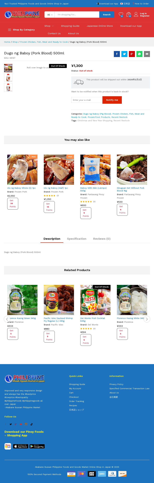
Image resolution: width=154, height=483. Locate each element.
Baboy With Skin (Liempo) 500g (93, 189)
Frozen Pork (21, 191)
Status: (75, 70)
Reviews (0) (102, 238)
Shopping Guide (70, 26)
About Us (73, 33)
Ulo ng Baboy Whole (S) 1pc (21, 188)
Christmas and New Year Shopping (94, 120)
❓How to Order (140, 3)
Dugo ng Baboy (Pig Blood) (97, 114)
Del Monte (93, 324)
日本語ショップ (76, 410)
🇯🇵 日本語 (125, 3)
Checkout (74, 397)
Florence (19, 322)
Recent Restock (119, 117)
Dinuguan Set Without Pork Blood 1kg (130, 189)
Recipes (73, 405)
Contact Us (54, 33)
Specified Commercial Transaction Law (129, 388)
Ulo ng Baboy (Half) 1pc (56, 188)
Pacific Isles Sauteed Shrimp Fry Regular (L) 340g (58, 319)
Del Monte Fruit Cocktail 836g (92, 319)
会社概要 (113, 397)
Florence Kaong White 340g (131, 318)
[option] (22, 185)
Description (51, 238)
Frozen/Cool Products (99, 117)
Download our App (131, 26)
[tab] (51, 240)
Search (107, 14)
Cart (71, 392)
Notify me (112, 99)
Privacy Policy (116, 384)
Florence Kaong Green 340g (21, 318)
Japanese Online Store (100, 26)
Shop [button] (47, 26)
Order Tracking (76, 401)
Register (144, 16)
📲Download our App (107, 3)
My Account (75, 388)
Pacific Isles (57, 324)
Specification (76, 238)
